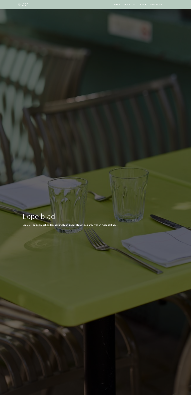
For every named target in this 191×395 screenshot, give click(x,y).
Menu (143, 5)
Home (117, 5)
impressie (156, 5)
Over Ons (130, 5)
